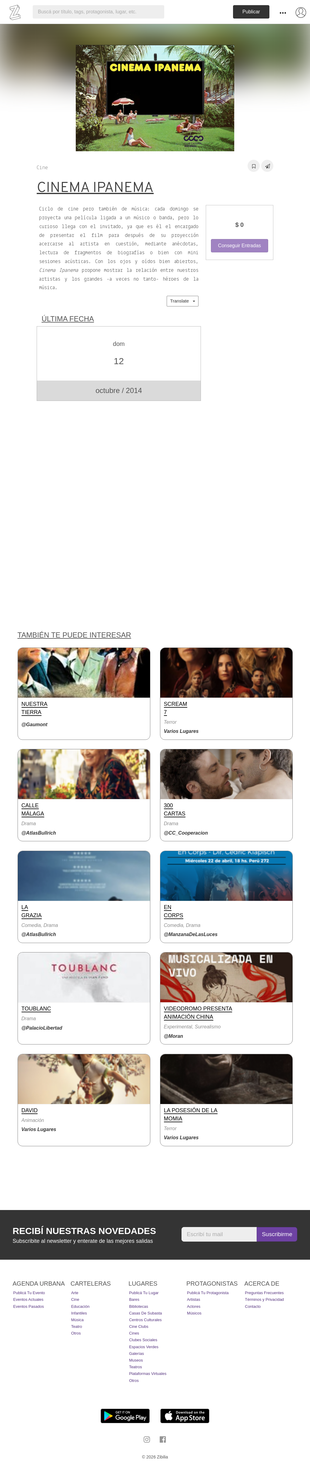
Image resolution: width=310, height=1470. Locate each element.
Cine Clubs (138, 1326)
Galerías (136, 1353)
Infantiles (79, 1313)
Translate (182, 300)
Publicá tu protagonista (207, 1293)
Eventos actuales (28, 1299)
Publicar (251, 11)
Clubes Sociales (143, 1340)
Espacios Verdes (143, 1347)
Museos (136, 1360)
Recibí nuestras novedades (84, 1231)
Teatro (76, 1326)
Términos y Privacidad (264, 1299)
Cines (134, 1333)
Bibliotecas (138, 1306)
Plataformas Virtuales (147, 1373)
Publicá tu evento (29, 1293)
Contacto (253, 1306)
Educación (80, 1306)
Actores (193, 1306)
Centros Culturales (145, 1320)
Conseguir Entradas (239, 245)
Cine (75, 1299)
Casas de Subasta (145, 1313)
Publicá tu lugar (144, 1293)
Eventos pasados (28, 1306)
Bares (134, 1299)
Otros (76, 1333)
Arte (74, 1293)
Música (77, 1320)
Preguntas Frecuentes (264, 1293)
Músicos (194, 1313)
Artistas (193, 1299)
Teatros (135, 1367)
